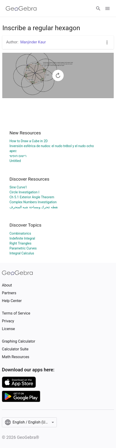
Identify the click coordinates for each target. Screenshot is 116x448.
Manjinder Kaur (33, 42)
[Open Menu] (107, 8)
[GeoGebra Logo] (21, 8)
